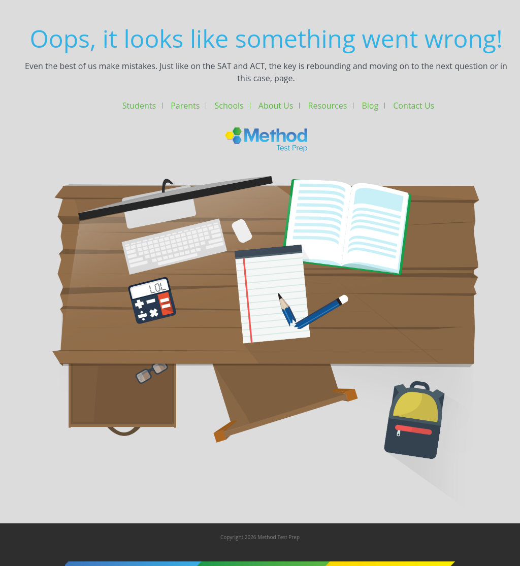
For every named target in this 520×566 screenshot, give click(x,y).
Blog (370, 105)
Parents (185, 105)
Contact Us (413, 105)
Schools (229, 105)
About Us (276, 105)
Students (139, 105)
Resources (327, 105)
